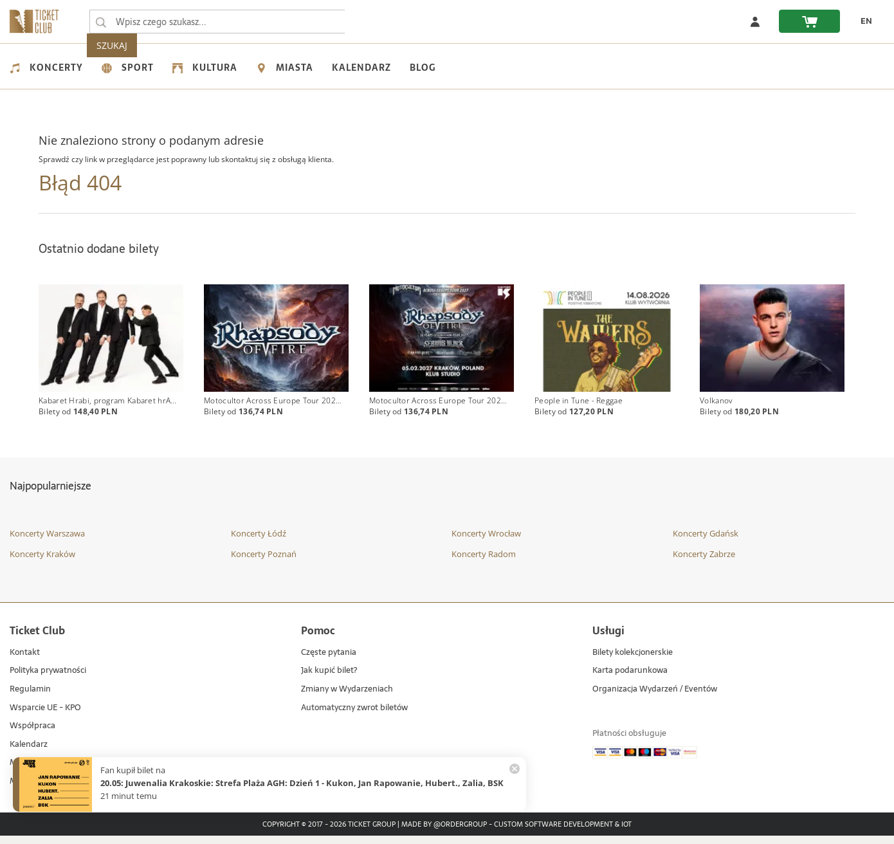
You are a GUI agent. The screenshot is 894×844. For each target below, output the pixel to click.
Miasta (284, 67)
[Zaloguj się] (755, 21)
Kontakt (25, 661)
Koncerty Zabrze (704, 561)
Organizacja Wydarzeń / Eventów (654, 698)
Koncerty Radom (484, 561)
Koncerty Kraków (42, 561)
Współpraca (32, 734)
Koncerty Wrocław (486, 541)
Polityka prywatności (48, 679)
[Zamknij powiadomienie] (514, 769)
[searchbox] (218, 21)
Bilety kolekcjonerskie (632, 661)
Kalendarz (361, 67)
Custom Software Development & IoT (563, 832)
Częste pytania (328, 661)
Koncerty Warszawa (47, 541)
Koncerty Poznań (263, 561)
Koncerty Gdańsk (705, 541)
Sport (128, 67)
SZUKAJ (371, 21)
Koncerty (46, 67)
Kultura (204, 67)
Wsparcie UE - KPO (45, 716)
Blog (422, 67)
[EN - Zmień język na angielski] (862, 21)
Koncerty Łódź (258, 541)
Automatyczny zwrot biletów (354, 716)
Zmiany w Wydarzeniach (347, 698)
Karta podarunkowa (630, 679)
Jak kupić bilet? (329, 679)
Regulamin (30, 698)
